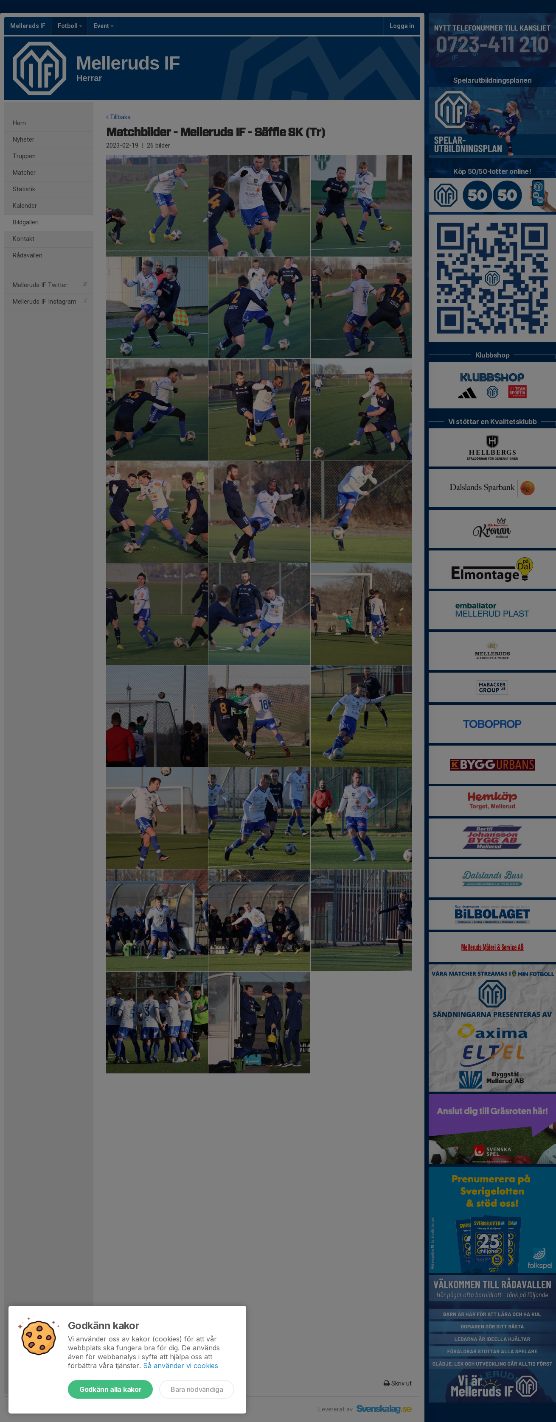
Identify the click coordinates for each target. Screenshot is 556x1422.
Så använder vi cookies (180, 1365)
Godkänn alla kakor (110, 1389)
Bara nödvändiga (197, 1389)
